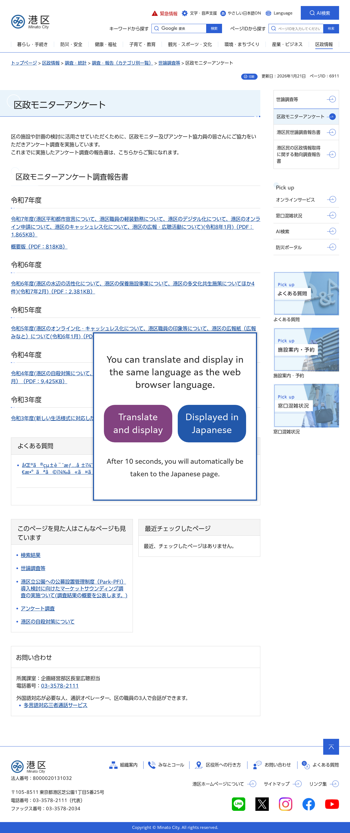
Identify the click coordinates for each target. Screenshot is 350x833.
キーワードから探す (156, 28)
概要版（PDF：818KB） (39, 246)
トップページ (24, 63)
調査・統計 (76, 63)
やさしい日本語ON (244, 13)
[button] (164, 13)
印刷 (251, 76)
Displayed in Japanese (212, 423)
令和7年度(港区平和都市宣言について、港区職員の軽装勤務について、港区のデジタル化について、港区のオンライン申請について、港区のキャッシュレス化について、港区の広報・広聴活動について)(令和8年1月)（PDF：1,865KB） (135, 227)
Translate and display (138, 423)
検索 (331, 28)
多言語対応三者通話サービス (56, 705)
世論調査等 (169, 63)
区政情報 (51, 63)
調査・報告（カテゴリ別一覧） (122, 63)
